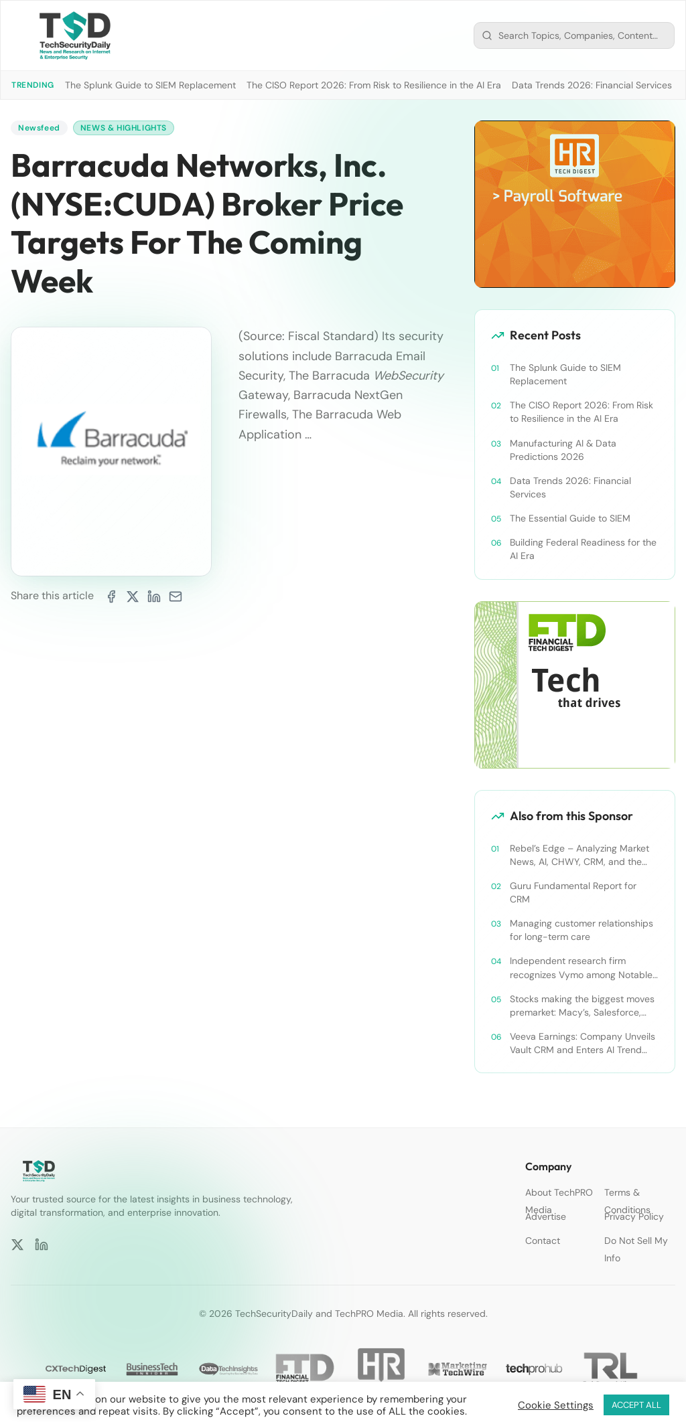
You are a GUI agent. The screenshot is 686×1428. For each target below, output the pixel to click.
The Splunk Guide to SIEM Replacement (150, 85)
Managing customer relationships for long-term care (581, 930)
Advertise (545, 1216)
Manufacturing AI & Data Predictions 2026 (563, 450)
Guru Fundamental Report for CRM (573, 892)
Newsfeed (39, 128)
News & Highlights (123, 128)
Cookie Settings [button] (556, 1405)
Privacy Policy (634, 1216)
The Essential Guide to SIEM (570, 518)
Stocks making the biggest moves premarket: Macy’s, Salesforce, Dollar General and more (582, 1006)
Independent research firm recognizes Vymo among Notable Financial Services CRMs (581, 968)
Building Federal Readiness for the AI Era (583, 549)
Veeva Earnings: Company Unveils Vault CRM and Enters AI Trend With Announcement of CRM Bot (582, 1043)
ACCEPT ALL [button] (636, 1405)
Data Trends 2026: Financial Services (592, 85)
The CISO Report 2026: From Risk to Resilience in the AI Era (374, 85)
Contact (542, 1241)
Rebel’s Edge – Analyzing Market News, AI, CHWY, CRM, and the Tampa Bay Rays (579, 855)
